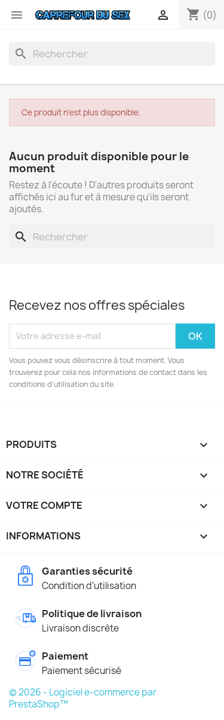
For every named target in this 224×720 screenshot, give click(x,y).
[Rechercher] (112, 54)
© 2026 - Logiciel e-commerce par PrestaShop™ (83, 698)
